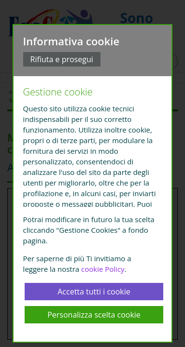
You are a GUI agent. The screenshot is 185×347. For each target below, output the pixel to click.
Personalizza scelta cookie (94, 314)
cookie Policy (103, 269)
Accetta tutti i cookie (93, 291)
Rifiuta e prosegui (61, 59)
